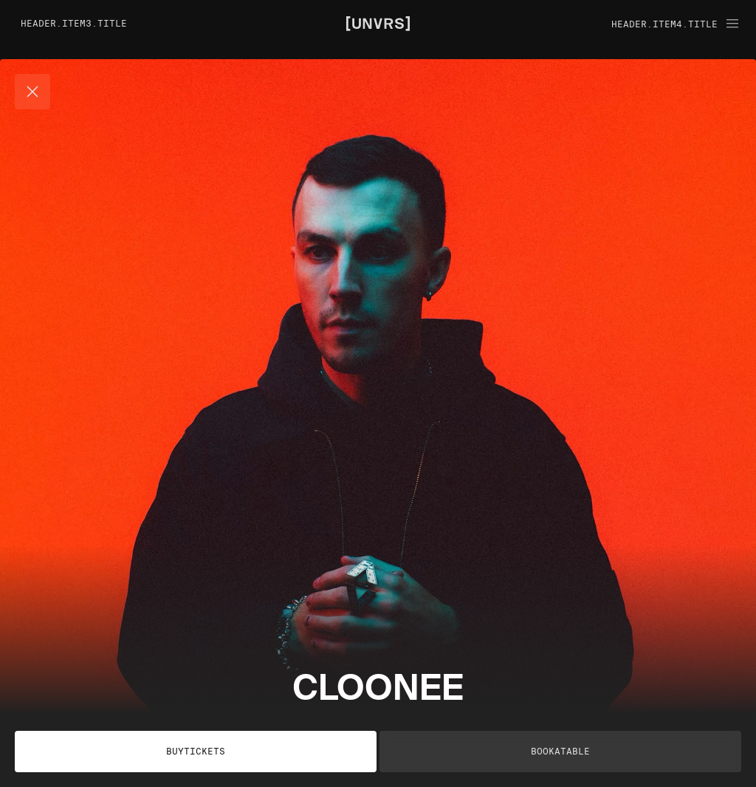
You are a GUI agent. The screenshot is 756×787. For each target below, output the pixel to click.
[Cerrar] (32, 91)
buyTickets (195, 751)
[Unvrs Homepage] (378, 22)
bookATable (560, 751)
